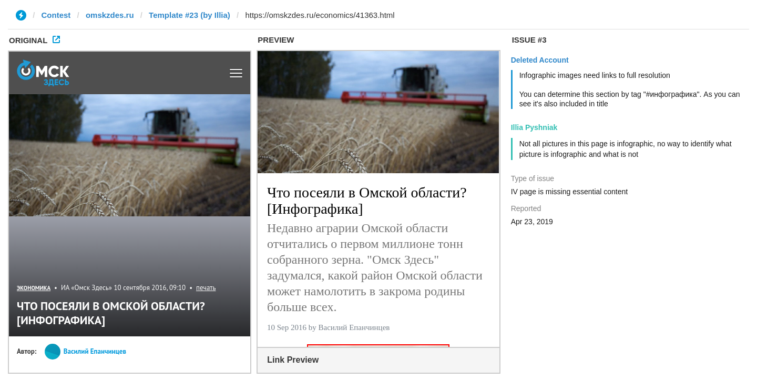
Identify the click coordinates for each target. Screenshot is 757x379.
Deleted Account (540, 60)
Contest (56, 15)
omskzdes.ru (110, 15)
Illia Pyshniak (534, 127)
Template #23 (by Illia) (189, 15)
